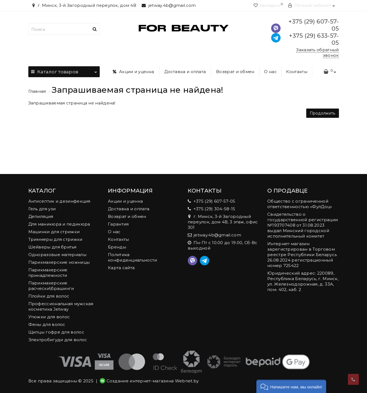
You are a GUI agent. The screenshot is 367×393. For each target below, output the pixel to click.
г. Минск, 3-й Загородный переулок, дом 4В (84, 5)
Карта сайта (121, 267)
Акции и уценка (133, 71)
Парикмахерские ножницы (59, 262)
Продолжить (322, 113)
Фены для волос (46, 324)
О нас (270, 71)
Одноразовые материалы (57, 254)
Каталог (64, 70)
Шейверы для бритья (52, 247)
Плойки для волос (48, 296)
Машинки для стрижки (54, 231)
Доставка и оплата (185, 71)
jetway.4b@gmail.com (169, 5)
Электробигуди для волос (57, 339)
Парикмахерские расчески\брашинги (51, 285)
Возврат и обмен (235, 71)
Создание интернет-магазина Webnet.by (153, 380)
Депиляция (40, 216)
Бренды (117, 247)
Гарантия (118, 224)
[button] (291, 386)
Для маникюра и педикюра (59, 224)
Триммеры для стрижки (55, 239)
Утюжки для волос (49, 316)
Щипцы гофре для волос (56, 332)
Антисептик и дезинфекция (59, 201)
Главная (37, 91)
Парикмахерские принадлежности (48, 272)
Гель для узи (42, 208)
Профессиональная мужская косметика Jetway (60, 306)
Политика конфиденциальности (132, 257)
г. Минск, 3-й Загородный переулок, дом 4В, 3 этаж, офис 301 (223, 222)
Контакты (296, 71)
